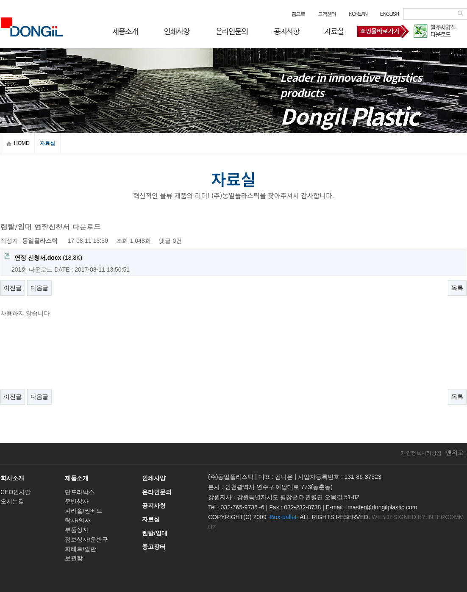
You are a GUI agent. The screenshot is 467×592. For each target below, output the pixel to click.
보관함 (74, 558)
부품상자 (77, 529)
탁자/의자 (77, 520)
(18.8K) (43, 257)
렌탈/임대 (154, 533)
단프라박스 (80, 492)
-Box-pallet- (283, 517)
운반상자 (77, 501)
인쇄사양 (154, 478)
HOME (21, 143)
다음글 (39, 287)
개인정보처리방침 (421, 453)
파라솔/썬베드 (83, 510)
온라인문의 (157, 492)
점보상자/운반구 (86, 539)
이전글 (13, 287)
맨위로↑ (456, 452)
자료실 (151, 519)
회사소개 (12, 478)
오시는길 (12, 501)
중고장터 (154, 546)
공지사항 (154, 505)
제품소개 (77, 478)
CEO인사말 (15, 492)
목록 (457, 287)
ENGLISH (389, 14)
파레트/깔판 (80, 548)
